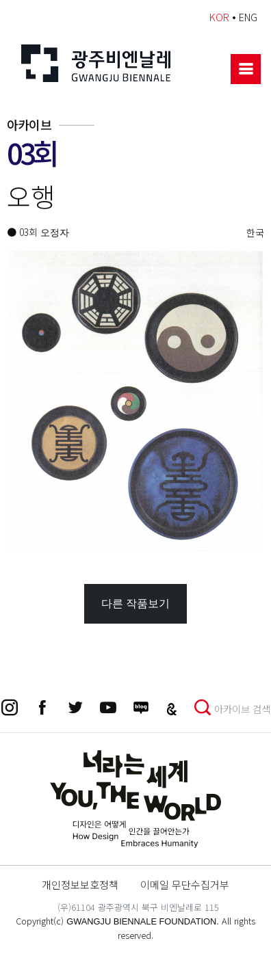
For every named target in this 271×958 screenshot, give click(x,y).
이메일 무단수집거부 (184, 884)
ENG (248, 17)
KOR (219, 17)
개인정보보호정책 (80, 884)
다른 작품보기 (135, 603)
